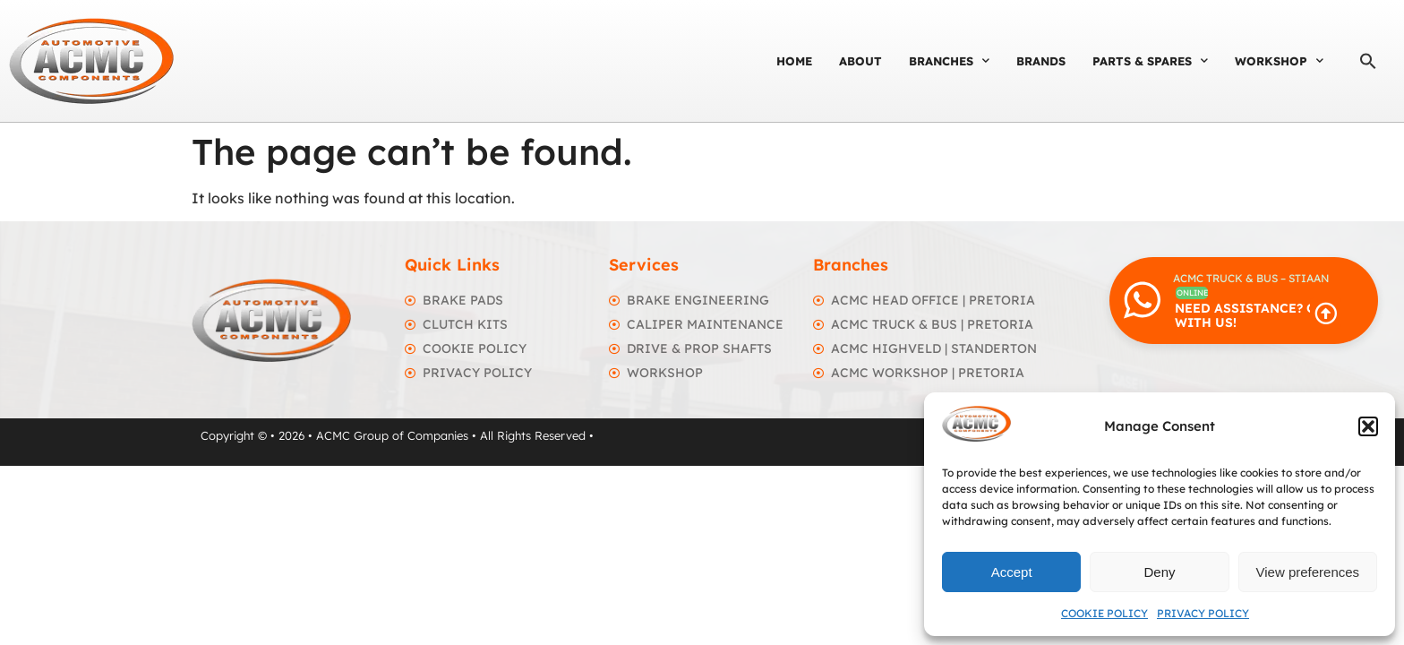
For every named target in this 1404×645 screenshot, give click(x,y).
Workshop (1279, 60)
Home (794, 61)
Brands (1041, 61)
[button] (1368, 426)
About (860, 61)
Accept (1011, 572)
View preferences (1308, 572)
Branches (949, 60)
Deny (1159, 572)
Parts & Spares (1150, 60)
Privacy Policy (1203, 613)
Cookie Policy (1104, 613)
